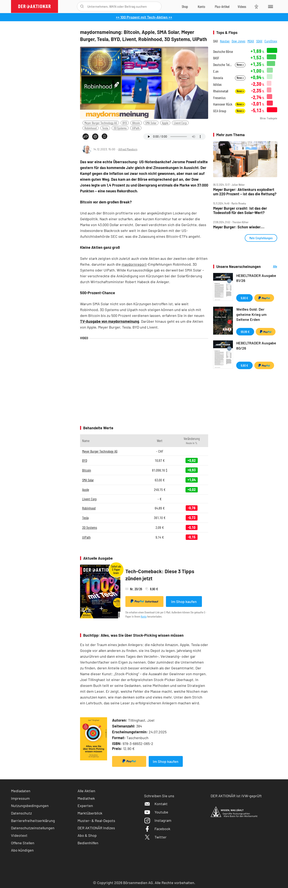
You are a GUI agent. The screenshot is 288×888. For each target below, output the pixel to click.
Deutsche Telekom (222, 64)
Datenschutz (21, 813)
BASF (216, 58)
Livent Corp (180, 123)
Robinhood (90, 128)
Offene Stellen (22, 843)
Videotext (19, 835)
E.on (216, 71)
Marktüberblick (90, 813)
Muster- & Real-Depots (96, 820)
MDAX (250, 41)
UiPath (136, 128)
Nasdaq (225, 41)
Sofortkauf (144, 601)
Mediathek (86, 798)
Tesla (105, 128)
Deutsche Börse (223, 51)
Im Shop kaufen (184, 601)
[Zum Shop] (185, 6)
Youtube (156, 812)
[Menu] (269, 6)
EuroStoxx (271, 41)
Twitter (155, 837)
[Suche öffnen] (82, 6)
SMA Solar (151, 123)
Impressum (20, 798)
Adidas (217, 84)
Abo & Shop (87, 835)
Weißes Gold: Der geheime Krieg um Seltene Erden (251, 314)
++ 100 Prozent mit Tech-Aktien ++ (144, 17)
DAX (215, 41)
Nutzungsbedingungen (30, 805)
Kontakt (156, 803)
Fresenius (219, 98)
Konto (144, 616)
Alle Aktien (86, 790)
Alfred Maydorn (127, 149)
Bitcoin (136, 123)
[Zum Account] (201, 6)
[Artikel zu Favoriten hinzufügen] (104, 136)
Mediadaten (20, 790)
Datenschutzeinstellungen (32, 828)
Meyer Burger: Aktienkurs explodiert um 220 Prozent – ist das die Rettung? (244, 191)
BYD (124, 123)
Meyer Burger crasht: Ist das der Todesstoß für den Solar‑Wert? (240, 210)
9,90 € (244, 298)
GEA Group (219, 111)
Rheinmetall (220, 91)
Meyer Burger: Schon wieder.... (239, 227)
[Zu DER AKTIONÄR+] (222, 6)
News (240, 64)
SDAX (259, 41)
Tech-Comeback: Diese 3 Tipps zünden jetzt (159, 574)
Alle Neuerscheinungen (270, 266)
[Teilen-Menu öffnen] (86, 136)
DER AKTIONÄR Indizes (96, 828)
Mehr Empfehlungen (261, 238)
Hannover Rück (222, 104)
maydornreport (134, 264)
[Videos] (242, 6)
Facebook (157, 828)
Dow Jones (238, 41)
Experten (85, 805)
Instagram (157, 820)
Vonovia (218, 78)
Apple (165, 123)
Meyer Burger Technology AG (100, 123)
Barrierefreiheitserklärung (33, 820)
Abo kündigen (22, 850)
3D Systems (120, 128)
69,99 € (245, 332)
